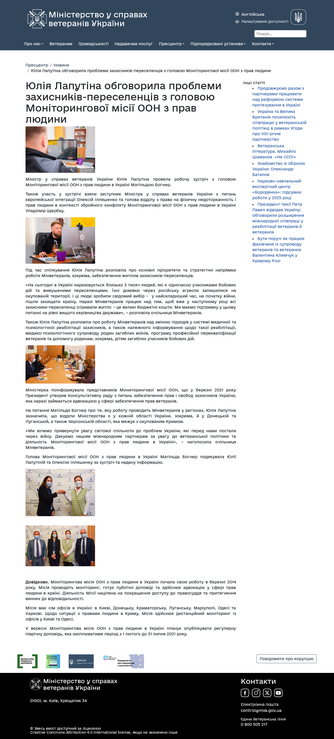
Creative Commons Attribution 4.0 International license (80, 732)
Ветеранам (60, 44)
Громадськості (93, 44)
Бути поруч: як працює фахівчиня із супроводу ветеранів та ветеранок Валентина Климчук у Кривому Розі (278, 249)
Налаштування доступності (264, 21)
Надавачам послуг (134, 44)
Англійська (252, 14)
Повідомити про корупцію (287, 658)
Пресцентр (170, 44)
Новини (61, 65)
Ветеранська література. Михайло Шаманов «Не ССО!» (274, 151)
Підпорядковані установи (216, 44)
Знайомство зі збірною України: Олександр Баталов (278, 169)
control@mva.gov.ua (261, 710)
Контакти (261, 44)
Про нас (32, 44)
